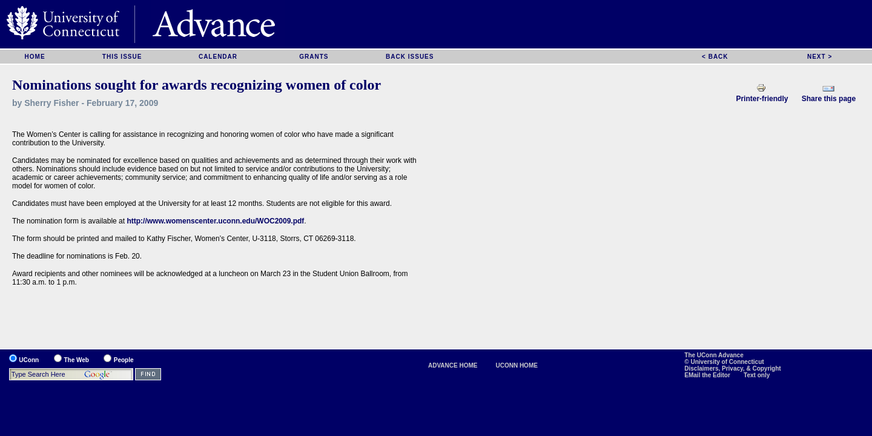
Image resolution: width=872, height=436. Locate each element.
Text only (757, 375)
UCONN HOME (516, 365)
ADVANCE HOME (452, 365)
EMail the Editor (708, 375)
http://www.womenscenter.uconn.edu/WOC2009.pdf (215, 221)
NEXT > (819, 56)
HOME (35, 56)
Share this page (829, 98)
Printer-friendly (762, 98)
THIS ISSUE (122, 56)
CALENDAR (218, 56)
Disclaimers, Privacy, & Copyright (732, 368)
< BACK (715, 56)
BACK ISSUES (410, 56)
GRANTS (313, 56)
